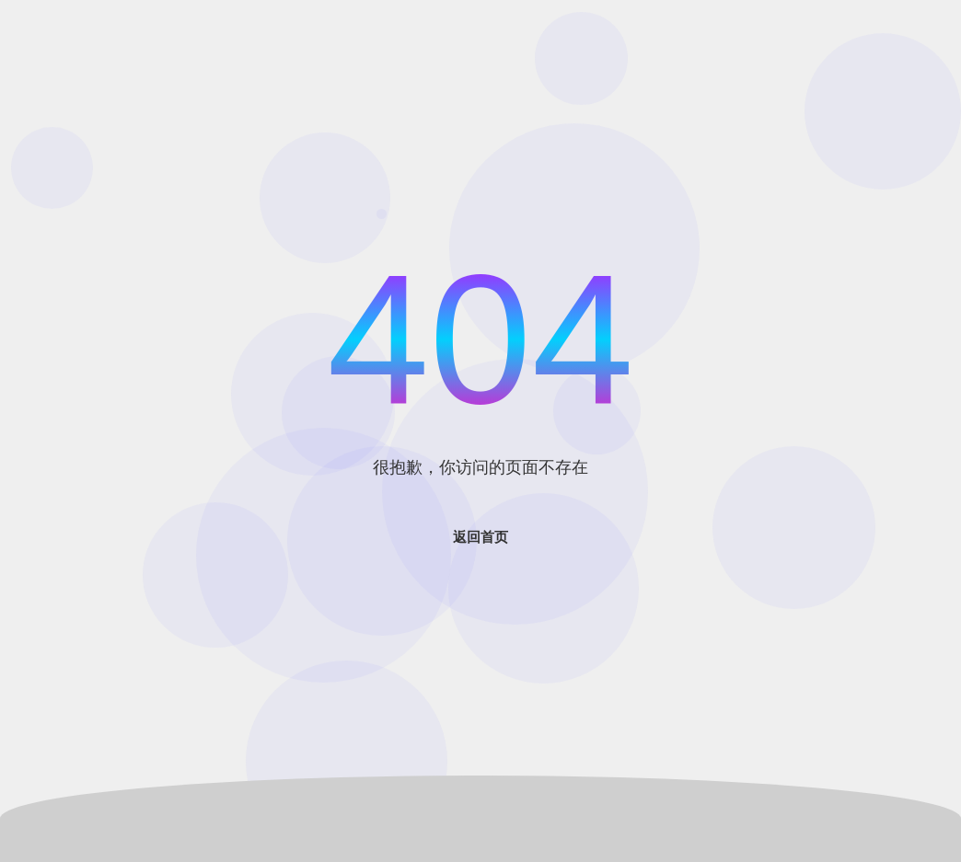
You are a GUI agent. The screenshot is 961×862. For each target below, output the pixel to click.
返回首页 (480, 537)
